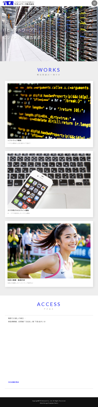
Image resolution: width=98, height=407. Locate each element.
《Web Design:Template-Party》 (49, 403)
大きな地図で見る (13, 382)
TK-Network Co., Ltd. (46, 401)
